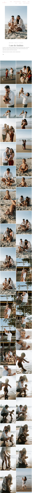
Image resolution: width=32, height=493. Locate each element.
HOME (11, 1)
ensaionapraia (16, 56)
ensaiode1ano (5, 56)
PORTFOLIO (24, 1)
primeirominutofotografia (23, 56)
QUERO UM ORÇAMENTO (17, 1)
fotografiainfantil (10, 56)
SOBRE (28, 1)
